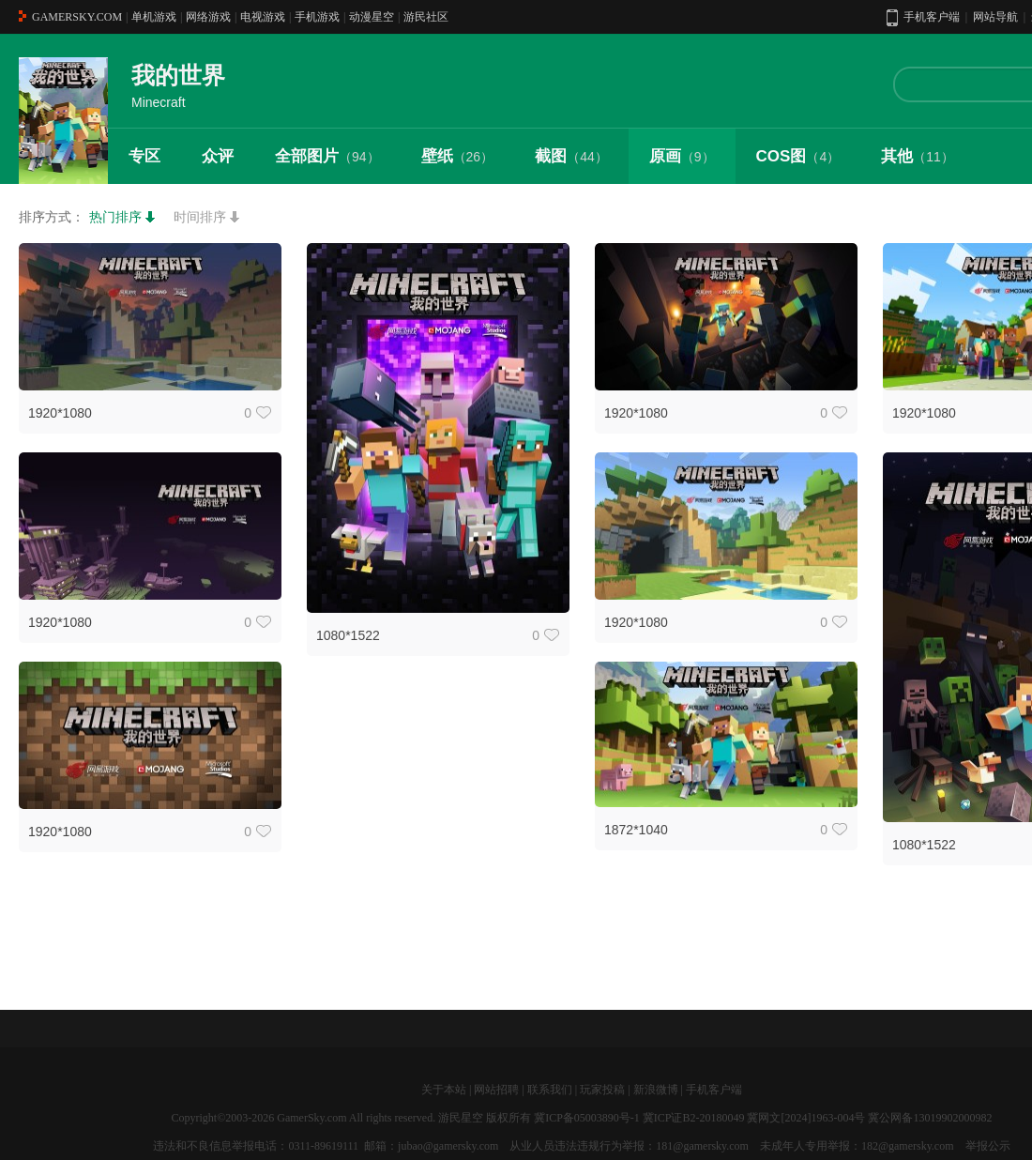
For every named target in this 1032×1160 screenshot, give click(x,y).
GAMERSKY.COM (77, 16)
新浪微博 (655, 1089)
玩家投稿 (602, 1089)
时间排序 (200, 216)
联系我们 (549, 1089)
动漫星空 (371, 16)
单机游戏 (153, 16)
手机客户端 (714, 1089)
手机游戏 (317, 16)
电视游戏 (262, 16)
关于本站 (443, 1089)
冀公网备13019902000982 (930, 1117)
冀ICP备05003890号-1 (587, 1117)
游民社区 (425, 16)
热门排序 (115, 216)
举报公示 (987, 1145)
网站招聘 (496, 1089)
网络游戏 (208, 16)
